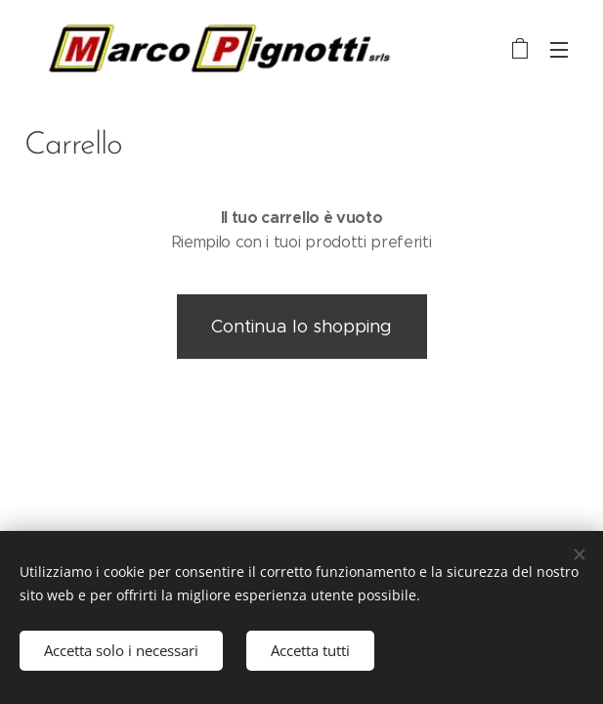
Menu (559, 50)
